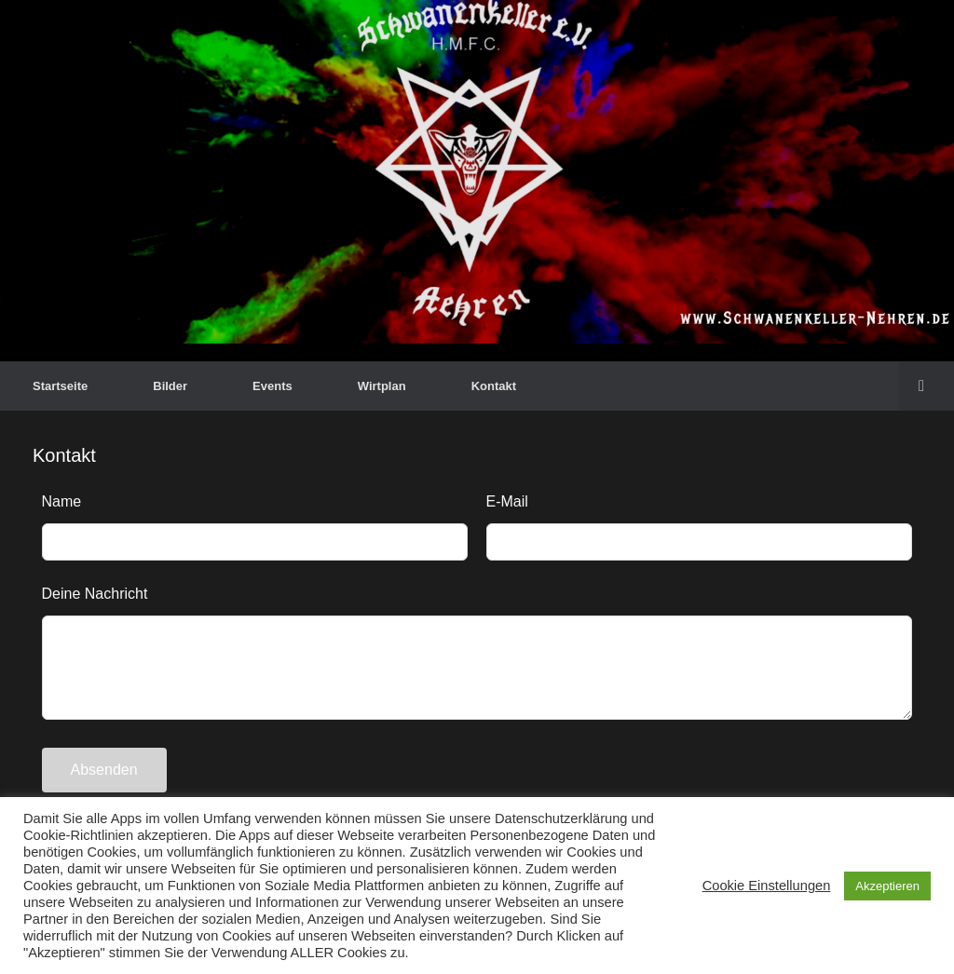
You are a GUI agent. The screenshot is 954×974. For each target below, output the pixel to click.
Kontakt (493, 386)
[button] (926, 386)
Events (272, 386)
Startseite (60, 386)
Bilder (170, 386)
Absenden (104, 770)
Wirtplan (382, 386)
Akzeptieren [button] (887, 886)
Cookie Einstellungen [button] (766, 885)
